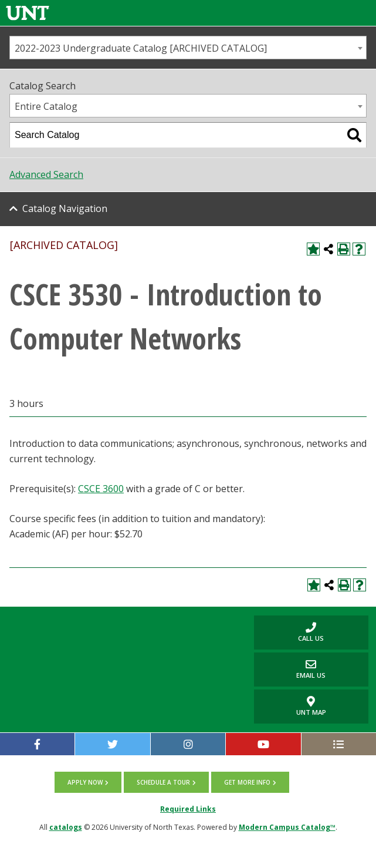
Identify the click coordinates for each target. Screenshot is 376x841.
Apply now (85, 782)
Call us (289, 632)
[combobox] (188, 47)
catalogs (65, 827)
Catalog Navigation (64, 208)
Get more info (247, 782)
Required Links (188, 809)
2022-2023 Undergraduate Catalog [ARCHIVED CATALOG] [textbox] (141, 48)
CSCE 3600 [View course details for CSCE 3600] (101, 488)
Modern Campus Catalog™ (287, 827)
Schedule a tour (163, 782)
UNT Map (311, 706)
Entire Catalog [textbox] (46, 106)
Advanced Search (46, 174)
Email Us (290, 669)
